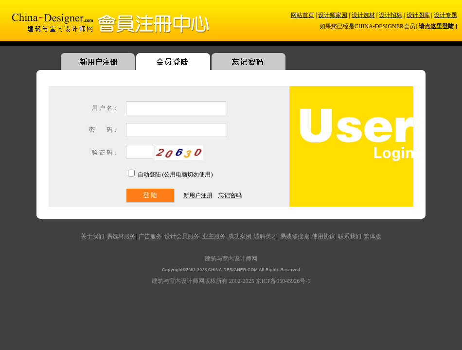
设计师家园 (332, 15)
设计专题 (445, 15)
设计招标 (390, 15)
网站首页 (302, 15)
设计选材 (363, 15)
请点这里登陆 (436, 26)
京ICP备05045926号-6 (283, 281)
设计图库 (418, 15)
